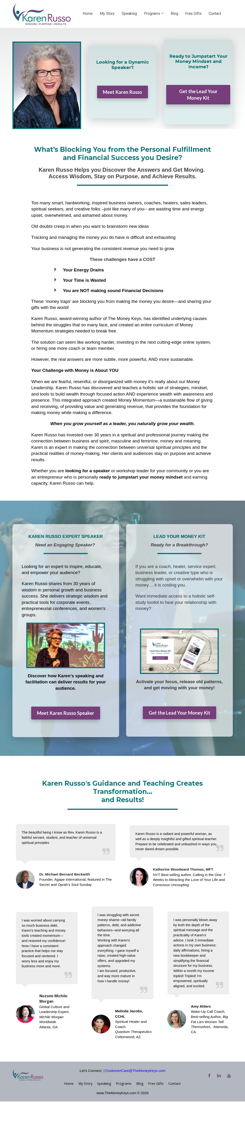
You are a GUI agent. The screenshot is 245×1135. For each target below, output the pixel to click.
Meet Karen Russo (122, 92)
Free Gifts (193, 13)
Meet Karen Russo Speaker (65, 713)
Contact (215, 13)
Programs (152, 13)
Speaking (129, 13)
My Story (107, 13)
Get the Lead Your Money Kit (198, 94)
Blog (174, 13)
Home (88, 13)
